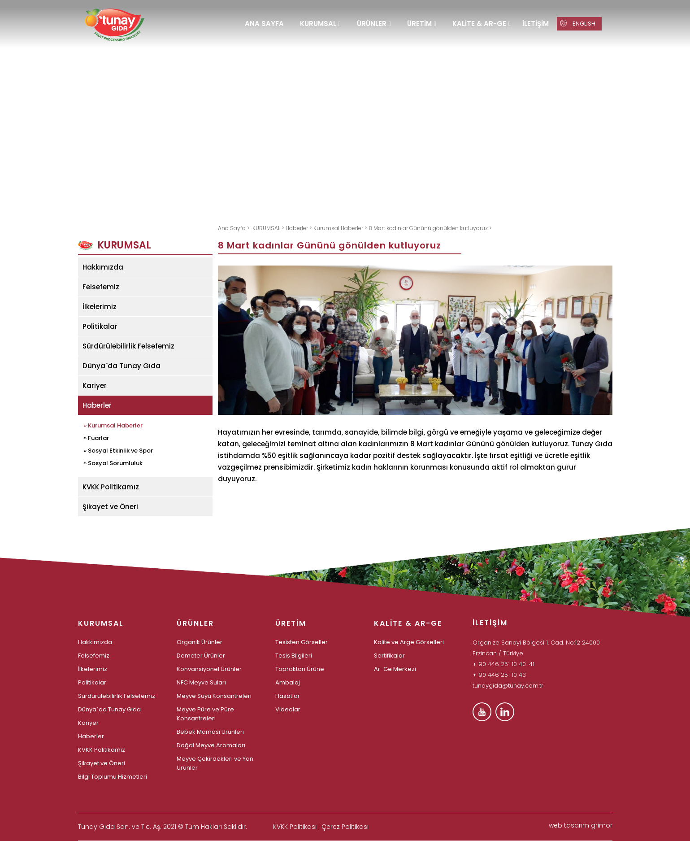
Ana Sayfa (232, 228)
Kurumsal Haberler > (341, 228)
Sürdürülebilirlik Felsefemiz (128, 346)
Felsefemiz (100, 287)
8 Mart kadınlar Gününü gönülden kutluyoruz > (430, 228)
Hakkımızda (102, 267)
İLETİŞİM (535, 23)
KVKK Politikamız (110, 487)
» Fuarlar (96, 437)
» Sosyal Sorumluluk (113, 462)
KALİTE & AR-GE (479, 23)
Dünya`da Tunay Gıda (121, 365)
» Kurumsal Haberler (113, 424)
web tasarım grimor (580, 825)
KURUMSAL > (269, 228)
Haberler (97, 405)
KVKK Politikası (295, 826)
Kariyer (94, 385)
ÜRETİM (419, 23)
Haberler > (299, 228)
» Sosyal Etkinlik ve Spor (118, 449)
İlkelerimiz (99, 306)
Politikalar (99, 326)
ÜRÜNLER (371, 23)
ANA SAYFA (264, 23)
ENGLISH (578, 23)
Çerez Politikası (345, 826)
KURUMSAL (318, 23)
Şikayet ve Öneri (110, 506)
